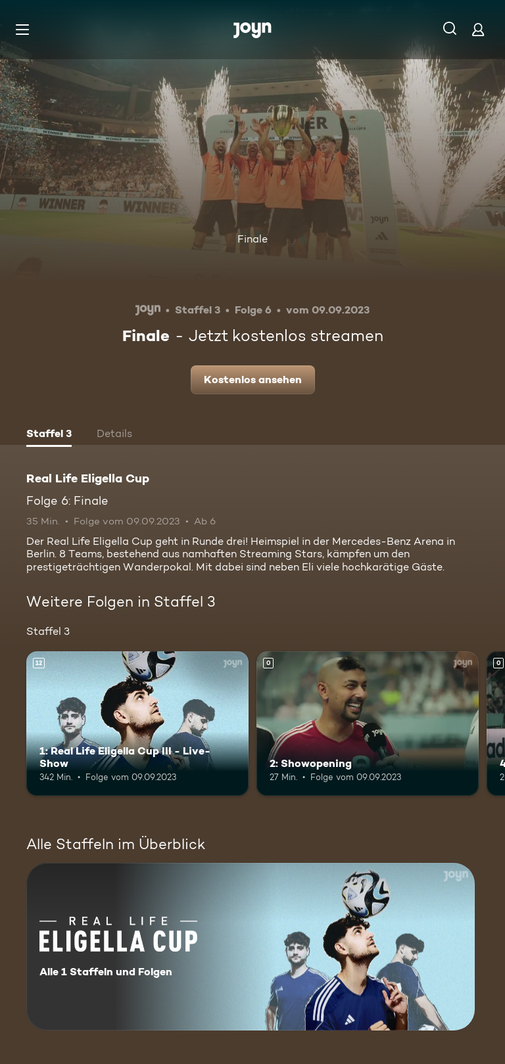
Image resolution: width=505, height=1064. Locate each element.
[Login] (478, 29)
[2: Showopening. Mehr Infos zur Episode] (367, 723)
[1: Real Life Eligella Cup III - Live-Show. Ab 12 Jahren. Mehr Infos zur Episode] (137, 723)
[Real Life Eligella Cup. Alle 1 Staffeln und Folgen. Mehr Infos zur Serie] (250, 946)
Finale (252, 239)
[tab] (49, 435)
